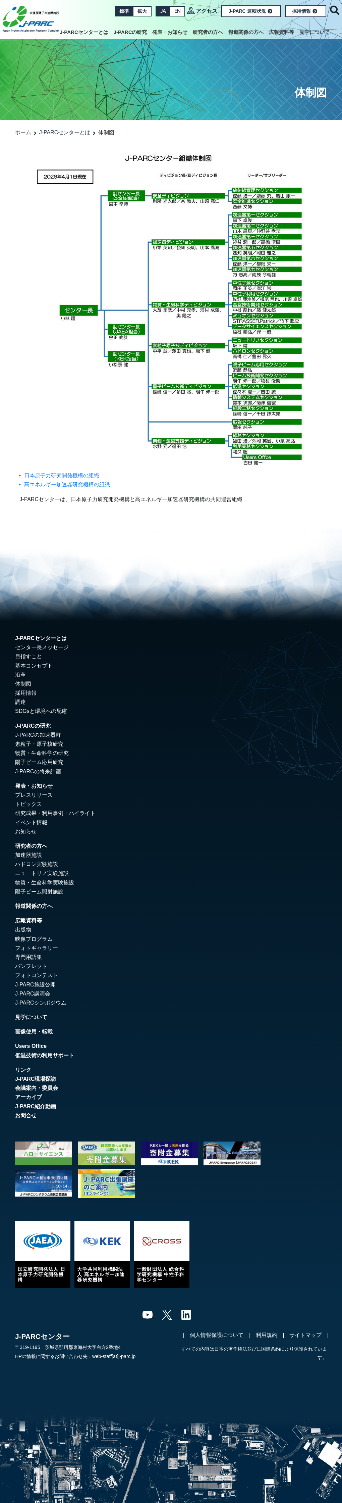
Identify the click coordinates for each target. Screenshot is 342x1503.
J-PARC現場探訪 (35, 1079)
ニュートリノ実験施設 (42, 873)
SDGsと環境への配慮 (41, 711)
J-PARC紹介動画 (35, 1106)
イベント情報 (31, 822)
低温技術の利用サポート (44, 1055)
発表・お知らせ (169, 32)
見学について (314, 32)
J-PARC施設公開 (35, 984)
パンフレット (31, 966)
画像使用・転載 (34, 1031)
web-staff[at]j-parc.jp (113, 1356)
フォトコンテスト (36, 975)
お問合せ (26, 1115)
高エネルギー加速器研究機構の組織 (67, 484)
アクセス (206, 11)
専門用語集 (28, 957)
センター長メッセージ (42, 647)
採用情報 (304, 11)
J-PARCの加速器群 (38, 735)
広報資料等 (281, 32)
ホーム (23, 132)
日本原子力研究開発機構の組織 (61, 475)
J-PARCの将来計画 (38, 771)
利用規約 (266, 1335)
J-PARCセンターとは (84, 32)
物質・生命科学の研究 (42, 753)
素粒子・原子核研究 (39, 744)
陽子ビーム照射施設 (39, 891)
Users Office (31, 1046)
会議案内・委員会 (36, 1088)
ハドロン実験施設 (36, 864)
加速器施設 (28, 855)
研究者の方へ (208, 32)
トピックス (28, 804)
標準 (124, 11)
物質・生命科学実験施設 (44, 882)
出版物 (23, 929)
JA (163, 11)
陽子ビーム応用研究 (39, 762)
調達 (20, 702)
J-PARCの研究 (130, 32)
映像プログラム (34, 939)
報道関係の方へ (246, 32)
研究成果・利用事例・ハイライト (55, 813)
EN (177, 11)
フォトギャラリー (36, 948)
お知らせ (26, 831)
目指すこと (28, 656)
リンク (23, 1070)
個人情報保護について (216, 1335)
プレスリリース (34, 795)
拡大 (142, 11)
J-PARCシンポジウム (40, 1003)
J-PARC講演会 (32, 994)
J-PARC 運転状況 (250, 11)
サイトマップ (305, 1335)
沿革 (20, 675)
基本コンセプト (34, 666)
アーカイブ (28, 1097)
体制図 (23, 684)
